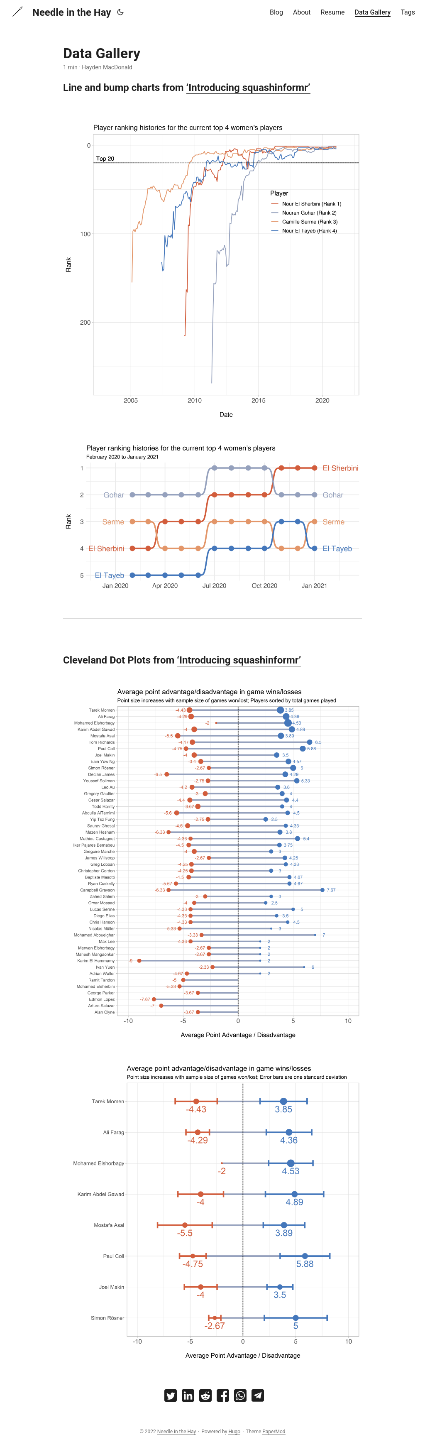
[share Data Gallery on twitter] (170, 1397)
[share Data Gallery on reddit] (205, 1397)
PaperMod (273, 1432)
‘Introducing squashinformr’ (248, 87)
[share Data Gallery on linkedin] (188, 1397)
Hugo (234, 1432)
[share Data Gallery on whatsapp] (240, 1397)
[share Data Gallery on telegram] (258, 1397)
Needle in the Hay (60, 12)
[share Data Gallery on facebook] (223, 1397)
